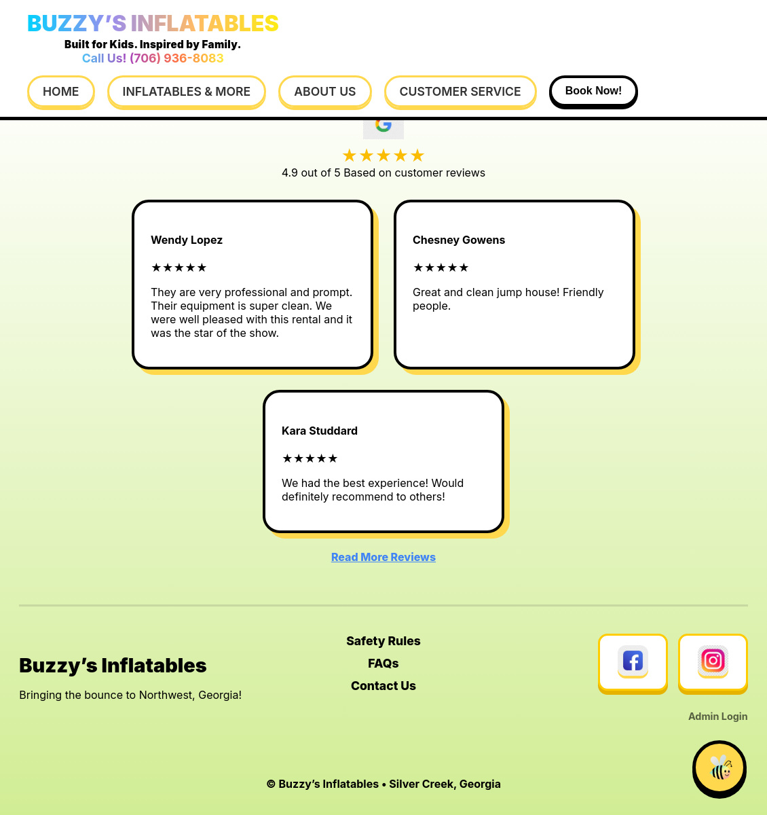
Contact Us (383, 685)
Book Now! (593, 90)
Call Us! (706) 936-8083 (153, 58)
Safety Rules (383, 641)
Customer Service (460, 91)
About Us (325, 91)
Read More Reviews (383, 557)
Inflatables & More (187, 91)
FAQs (383, 663)
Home (61, 91)
